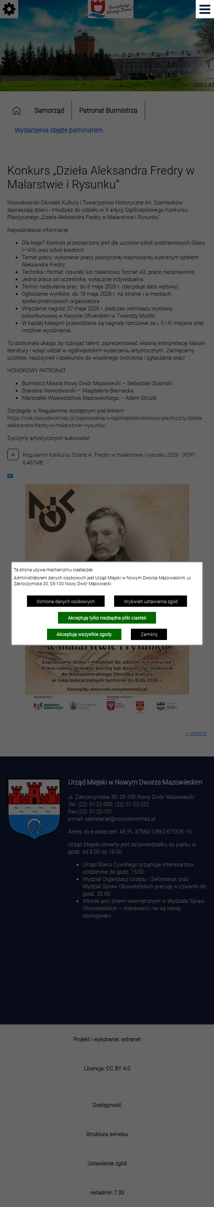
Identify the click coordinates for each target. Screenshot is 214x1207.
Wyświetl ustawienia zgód (151, 601)
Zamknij (149, 634)
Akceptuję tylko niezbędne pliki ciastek (107, 617)
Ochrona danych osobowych (65, 601)
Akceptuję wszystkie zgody (84, 634)
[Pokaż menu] (205, 9)
